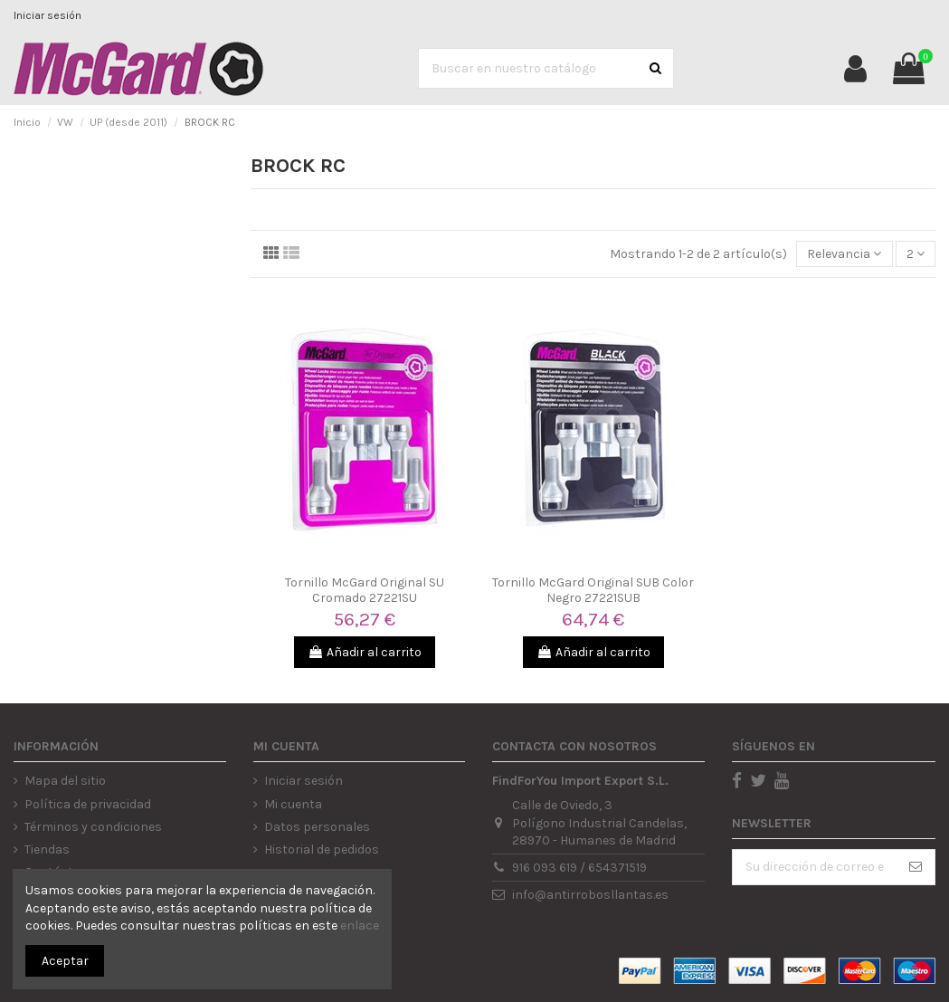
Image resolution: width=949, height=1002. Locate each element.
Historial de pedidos (321, 849)
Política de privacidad (87, 804)
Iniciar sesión (47, 15)
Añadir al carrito (365, 652)
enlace (359, 925)
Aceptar (65, 961)
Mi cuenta (293, 804)
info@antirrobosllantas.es (590, 894)
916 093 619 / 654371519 (579, 867)
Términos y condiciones (93, 827)
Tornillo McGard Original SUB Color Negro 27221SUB (593, 590)
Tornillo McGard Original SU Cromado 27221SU (364, 590)
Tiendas (47, 849)
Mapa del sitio (65, 780)
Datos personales (317, 827)
